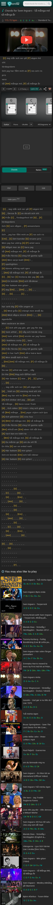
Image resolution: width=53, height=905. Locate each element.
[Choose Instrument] (31, 124)
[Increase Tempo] (14, 89)
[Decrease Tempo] (3, 89)
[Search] (48, 3)
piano (15, 124)
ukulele (25, 124)
